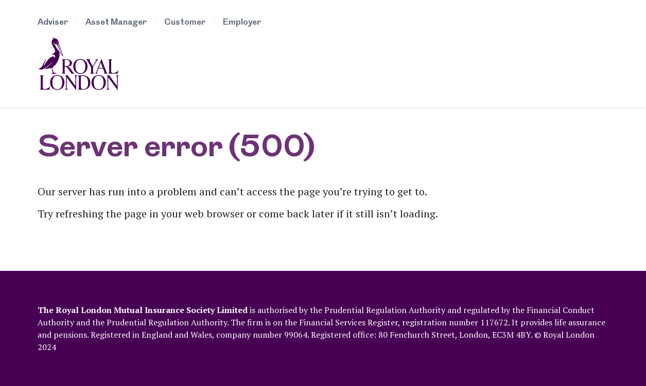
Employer (242, 22)
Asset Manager (116, 22)
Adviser (53, 22)
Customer (185, 22)
